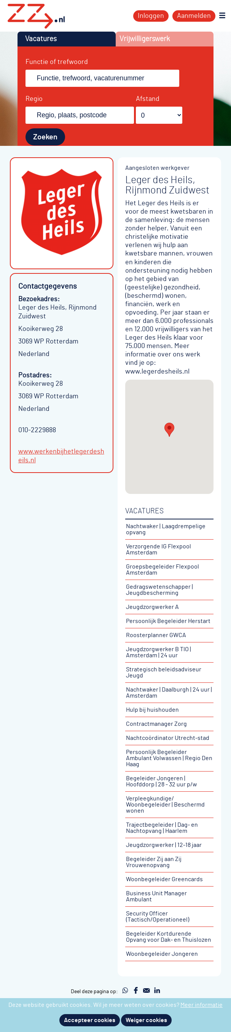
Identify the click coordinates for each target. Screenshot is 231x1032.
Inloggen (151, 16)
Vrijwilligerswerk (144, 39)
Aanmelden (194, 16)
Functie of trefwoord (56, 62)
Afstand (147, 99)
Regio (34, 99)
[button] (169, 430)
